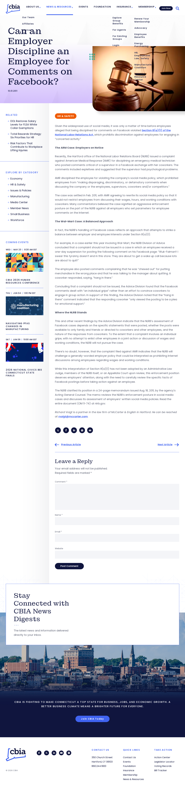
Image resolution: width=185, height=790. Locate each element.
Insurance (123, 7)
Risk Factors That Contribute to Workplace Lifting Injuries (26, 147)
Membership (145, 7)
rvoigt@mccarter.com (73, 416)
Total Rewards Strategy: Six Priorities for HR (25, 135)
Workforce (17, 220)
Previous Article (71, 445)
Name (59, 515)
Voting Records (163, 766)
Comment (61, 482)
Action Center (162, 757)
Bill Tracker (160, 770)
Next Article (165, 445)
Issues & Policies (20, 190)
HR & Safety (17, 184)
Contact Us (129, 757)
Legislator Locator (164, 761)
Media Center (19, 202)
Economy (16, 178)
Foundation (104, 7)
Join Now (165, 7)
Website (59, 548)
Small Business (19, 214)
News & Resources (64, 7)
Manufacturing (19, 196)
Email (58, 532)
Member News (19, 208)
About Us (39, 7)
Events (87, 7)
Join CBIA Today (92, 719)
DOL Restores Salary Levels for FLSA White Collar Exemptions (23, 124)
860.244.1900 (99, 766)
